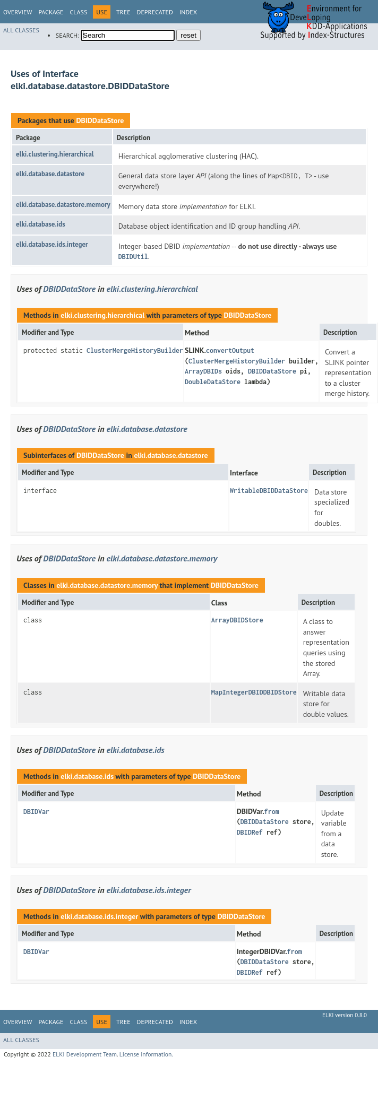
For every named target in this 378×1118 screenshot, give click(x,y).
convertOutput (230, 350)
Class (78, 12)
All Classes (21, 30)
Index (188, 12)
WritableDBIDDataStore (269, 491)
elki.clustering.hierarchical (55, 154)
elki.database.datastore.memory (63, 204)
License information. (146, 1054)
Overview (17, 12)
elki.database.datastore (50, 173)
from (271, 812)
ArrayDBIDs (203, 371)
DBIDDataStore (100, 120)
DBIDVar (36, 812)
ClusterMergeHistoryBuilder (135, 350)
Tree (123, 12)
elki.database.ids (40, 224)
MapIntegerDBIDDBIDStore (254, 692)
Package (50, 12)
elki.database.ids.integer (52, 244)
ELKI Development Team (85, 1054)
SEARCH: (67, 35)
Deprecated (155, 12)
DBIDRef (250, 832)
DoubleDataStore (212, 382)
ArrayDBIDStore (237, 620)
